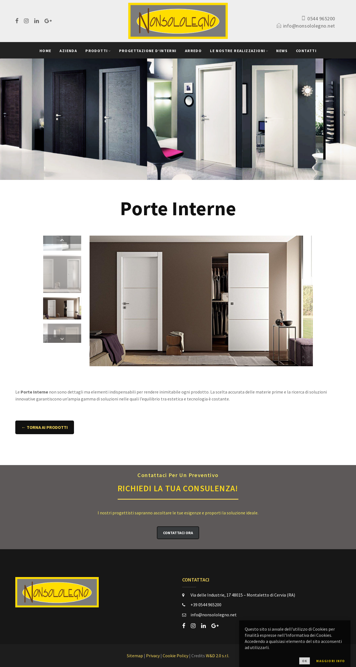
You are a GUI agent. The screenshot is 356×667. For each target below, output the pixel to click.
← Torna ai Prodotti (44, 427)
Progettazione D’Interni (148, 50)
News (282, 50)
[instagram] (26, 21)
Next (62, 338)
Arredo (193, 50)
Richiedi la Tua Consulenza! (178, 482)
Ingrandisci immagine (306, 359)
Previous (62, 240)
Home (45, 50)
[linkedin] (36, 21)
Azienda (68, 50)
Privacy (153, 655)
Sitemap (135, 655)
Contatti (306, 50)
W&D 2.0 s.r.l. (217, 655)
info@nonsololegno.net (309, 26)
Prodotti (96, 50)
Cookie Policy (175, 655)
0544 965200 (321, 18)
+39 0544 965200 (206, 604)
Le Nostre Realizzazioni (237, 50)
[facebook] (16, 21)
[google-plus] (48, 21)
